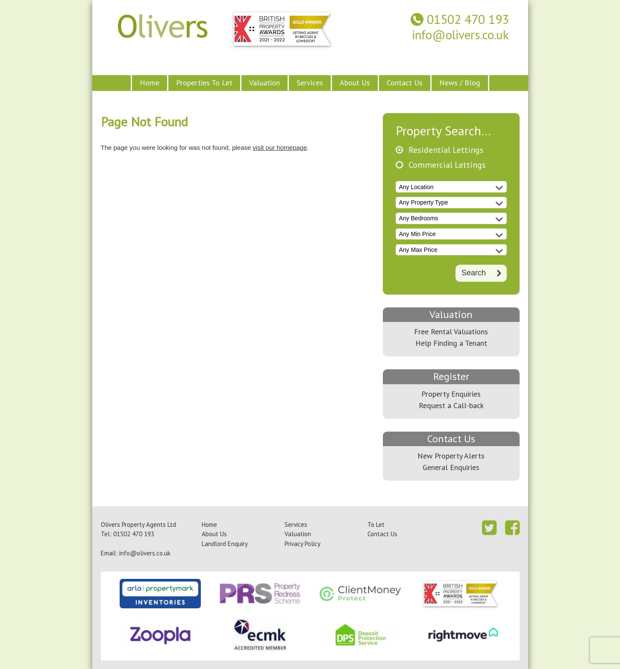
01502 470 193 (468, 19)
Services (310, 83)
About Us (355, 83)
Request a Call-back (451, 405)
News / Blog (459, 83)
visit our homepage (280, 147)
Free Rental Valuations (451, 331)
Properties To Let (204, 83)
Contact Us (405, 83)
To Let (376, 524)
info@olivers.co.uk (460, 35)
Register (451, 376)
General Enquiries (451, 467)
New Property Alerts (451, 456)
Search (473, 272)
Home (149, 83)
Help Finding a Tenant (451, 343)
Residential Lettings (446, 150)
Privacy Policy (302, 544)
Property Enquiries (451, 394)
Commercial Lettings (447, 165)
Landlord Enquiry (225, 544)
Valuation (264, 83)
